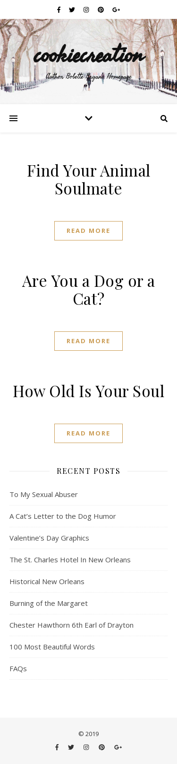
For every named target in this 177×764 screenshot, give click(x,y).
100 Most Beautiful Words (52, 646)
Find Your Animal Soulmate (89, 179)
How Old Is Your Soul (88, 390)
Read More (88, 230)
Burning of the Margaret (48, 603)
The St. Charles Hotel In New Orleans (70, 559)
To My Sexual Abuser (43, 494)
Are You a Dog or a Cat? (88, 289)
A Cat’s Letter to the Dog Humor (62, 516)
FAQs (18, 668)
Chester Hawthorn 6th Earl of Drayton (71, 625)
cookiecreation (88, 54)
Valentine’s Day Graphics (49, 537)
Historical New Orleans (46, 581)
